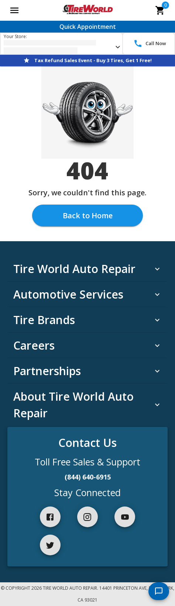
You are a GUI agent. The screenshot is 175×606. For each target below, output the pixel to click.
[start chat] (158, 591)
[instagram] (87, 516)
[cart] (160, 10)
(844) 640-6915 (88, 476)
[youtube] (124, 516)
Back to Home (88, 215)
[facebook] (50, 516)
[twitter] (50, 545)
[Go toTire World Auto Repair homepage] (87, 10)
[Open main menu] (14, 10)
